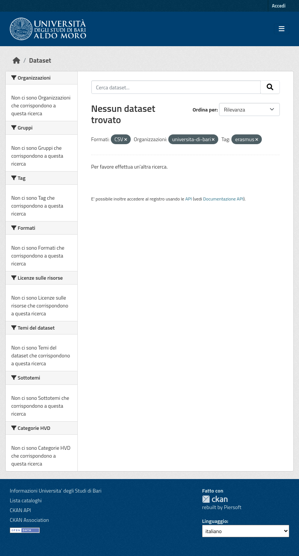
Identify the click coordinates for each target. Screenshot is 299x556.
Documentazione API (223, 198)
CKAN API (20, 510)
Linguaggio (214, 521)
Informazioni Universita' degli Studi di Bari (55, 490)
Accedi (278, 5)
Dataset (40, 60)
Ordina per (205, 109)
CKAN (215, 499)
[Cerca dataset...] (176, 87)
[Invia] (270, 87)
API (188, 198)
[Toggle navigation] (281, 29)
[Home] (16, 60)
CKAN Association (29, 520)
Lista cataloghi (26, 500)
